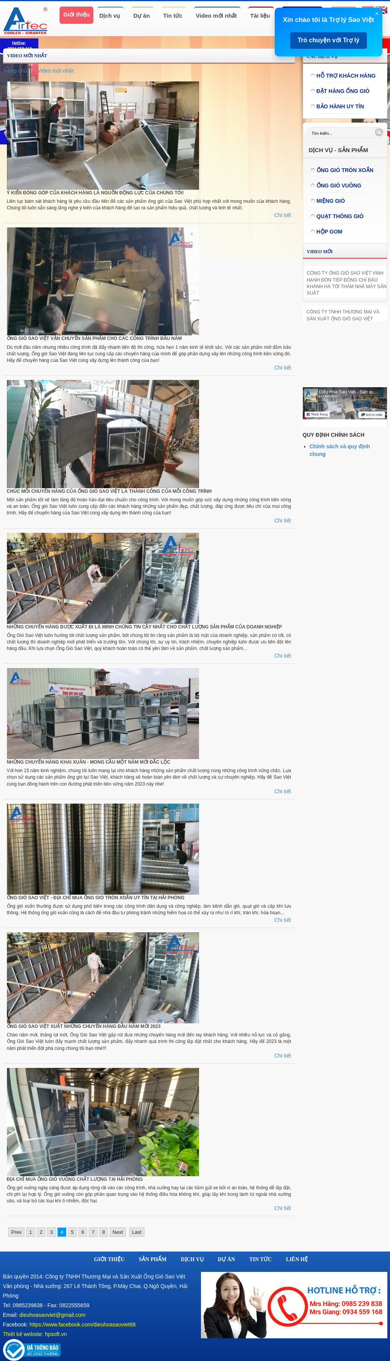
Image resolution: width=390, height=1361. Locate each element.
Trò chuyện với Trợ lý (329, 40)
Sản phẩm (152, 1259)
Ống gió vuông (339, 185)
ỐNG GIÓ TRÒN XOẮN (345, 170)
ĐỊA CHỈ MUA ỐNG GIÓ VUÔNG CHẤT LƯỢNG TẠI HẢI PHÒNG (75, 1179)
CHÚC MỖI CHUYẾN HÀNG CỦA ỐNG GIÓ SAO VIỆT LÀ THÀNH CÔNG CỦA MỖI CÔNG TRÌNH (109, 491)
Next (118, 1232)
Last (137, 1232)
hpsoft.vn (56, 1334)
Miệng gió (331, 201)
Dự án (141, 15)
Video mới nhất (216, 15)
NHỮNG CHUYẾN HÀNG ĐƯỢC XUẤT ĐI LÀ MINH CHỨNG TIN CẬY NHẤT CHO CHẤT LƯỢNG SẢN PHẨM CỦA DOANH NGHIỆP (144, 627)
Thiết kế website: (23, 1334)
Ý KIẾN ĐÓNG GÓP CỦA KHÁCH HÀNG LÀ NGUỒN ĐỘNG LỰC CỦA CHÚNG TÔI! (95, 193)
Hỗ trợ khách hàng (346, 76)
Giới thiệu (76, 14)
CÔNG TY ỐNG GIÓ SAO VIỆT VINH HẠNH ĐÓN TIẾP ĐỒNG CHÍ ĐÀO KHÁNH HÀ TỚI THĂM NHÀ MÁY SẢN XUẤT (347, 282)
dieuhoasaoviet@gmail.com (52, 1315)
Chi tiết (282, 215)
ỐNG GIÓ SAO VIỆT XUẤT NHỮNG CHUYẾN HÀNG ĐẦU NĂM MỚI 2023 (84, 1026)
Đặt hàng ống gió (343, 91)
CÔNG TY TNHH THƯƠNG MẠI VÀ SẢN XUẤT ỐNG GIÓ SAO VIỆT (343, 315)
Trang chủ (15, 71)
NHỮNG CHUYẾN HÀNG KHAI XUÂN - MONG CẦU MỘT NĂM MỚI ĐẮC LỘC (89, 762)
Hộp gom (330, 232)
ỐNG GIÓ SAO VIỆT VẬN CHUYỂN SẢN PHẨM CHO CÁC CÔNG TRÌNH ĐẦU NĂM (94, 338)
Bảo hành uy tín (340, 106)
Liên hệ (297, 1259)
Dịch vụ (109, 15)
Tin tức (173, 15)
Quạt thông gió (340, 216)
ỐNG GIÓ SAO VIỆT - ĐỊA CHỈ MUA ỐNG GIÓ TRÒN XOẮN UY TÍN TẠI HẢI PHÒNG (96, 897)
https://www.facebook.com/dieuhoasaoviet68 (83, 1324)
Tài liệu (260, 15)
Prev (16, 1232)
